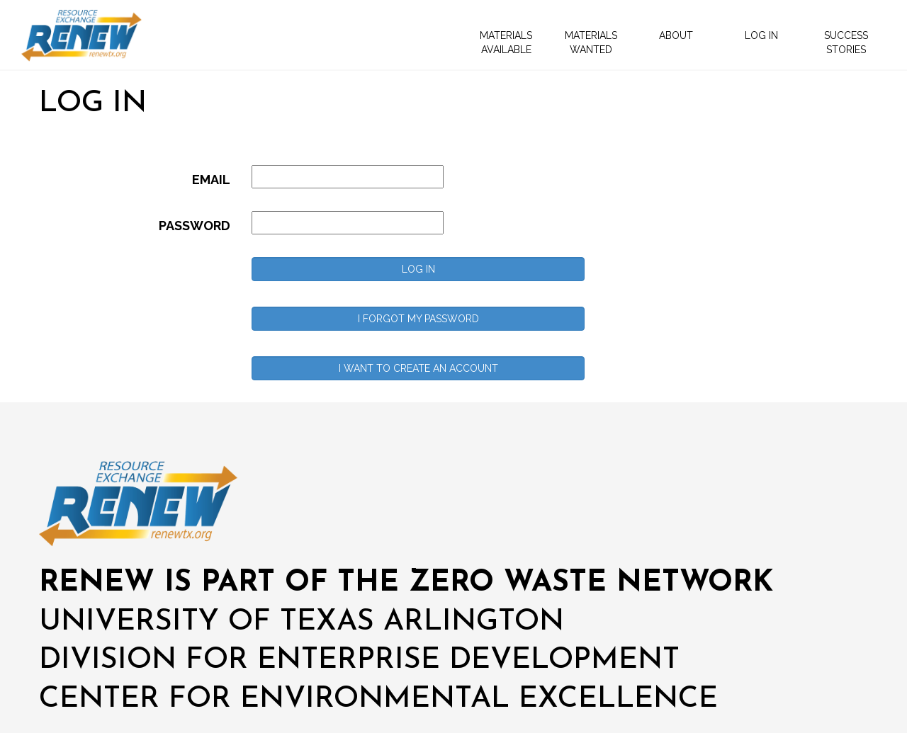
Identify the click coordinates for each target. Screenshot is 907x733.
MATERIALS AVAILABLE (506, 42)
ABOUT (676, 35)
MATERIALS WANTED (591, 42)
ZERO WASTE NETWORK (591, 583)
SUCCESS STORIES (846, 42)
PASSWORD (194, 225)
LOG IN (761, 35)
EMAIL (211, 179)
